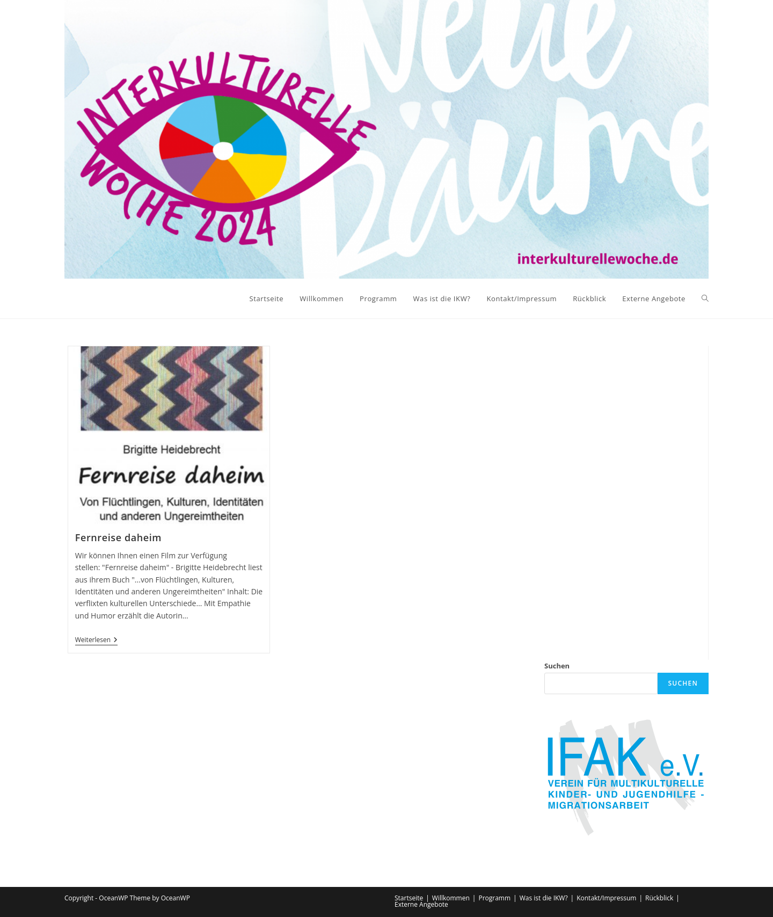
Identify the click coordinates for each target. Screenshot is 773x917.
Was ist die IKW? (544, 898)
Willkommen (451, 898)
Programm (494, 898)
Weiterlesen (96, 640)
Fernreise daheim (118, 537)
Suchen (557, 666)
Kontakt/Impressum (606, 898)
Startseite (409, 898)
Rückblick (659, 898)
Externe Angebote (421, 904)
